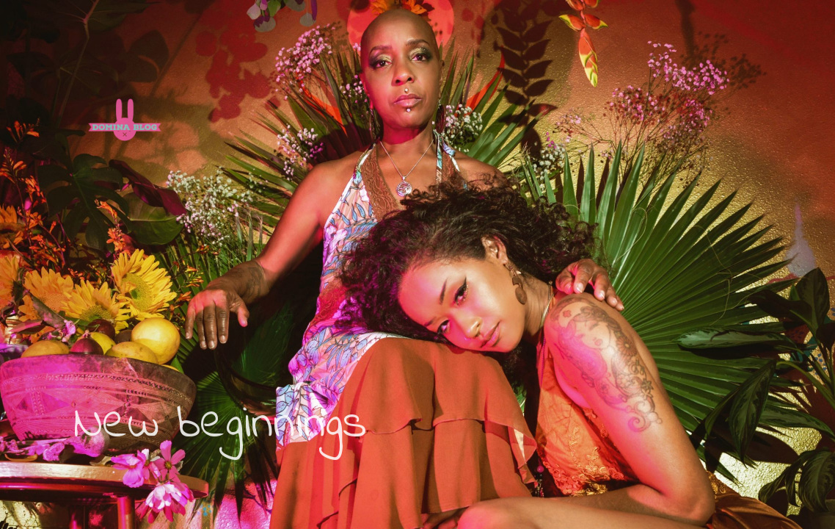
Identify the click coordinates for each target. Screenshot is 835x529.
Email (119, 378)
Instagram (67, 378)
